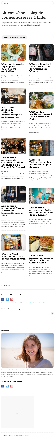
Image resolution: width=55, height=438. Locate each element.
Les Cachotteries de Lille (38, 303)
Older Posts (7, 285)
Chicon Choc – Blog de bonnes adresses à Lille (23, 15)
